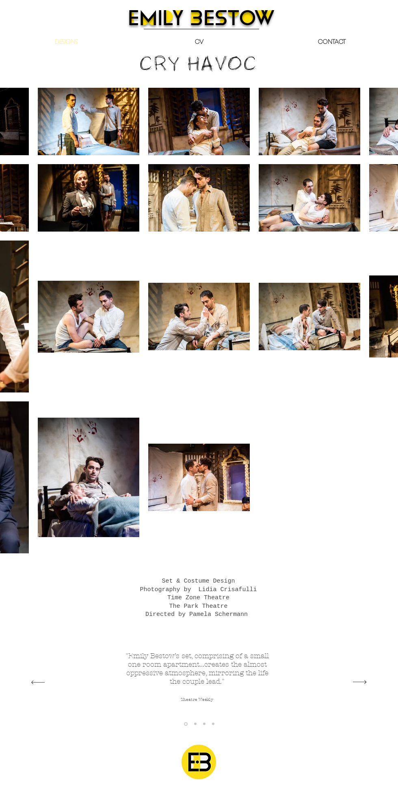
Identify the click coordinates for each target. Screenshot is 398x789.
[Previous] (38, 682)
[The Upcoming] (204, 724)
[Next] (359, 682)
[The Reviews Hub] (213, 724)
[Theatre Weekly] (186, 724)
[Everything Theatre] (195, 724)
